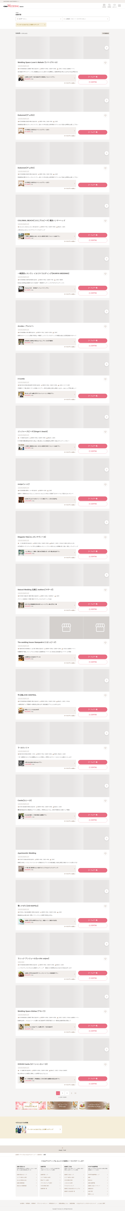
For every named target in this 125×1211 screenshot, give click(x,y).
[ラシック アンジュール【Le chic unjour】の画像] (62, 944)
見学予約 (93, 82)
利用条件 (33, 1203)
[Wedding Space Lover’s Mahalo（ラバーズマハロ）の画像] (62, 47)
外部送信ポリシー (53, 1203)
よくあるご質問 (101, 1203)
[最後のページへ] (75, 1093)
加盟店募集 (72, 1203)
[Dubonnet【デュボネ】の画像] (62, 100)
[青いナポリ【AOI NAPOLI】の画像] (62, 891)
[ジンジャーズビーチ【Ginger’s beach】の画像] (62, 417)
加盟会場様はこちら (63, 1203)
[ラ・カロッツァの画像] (62, 733)
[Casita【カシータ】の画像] (62, 785)
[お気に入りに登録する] (105, 63)
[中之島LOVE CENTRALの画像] (62, 680)
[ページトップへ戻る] (62, 1149)
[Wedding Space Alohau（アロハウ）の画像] (62, 996)
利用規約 (28, 1203)
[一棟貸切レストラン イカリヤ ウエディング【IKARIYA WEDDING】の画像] (62, 258)
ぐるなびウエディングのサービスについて (86, 1203)
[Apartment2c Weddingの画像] (62, 838)
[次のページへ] (71, 1093)
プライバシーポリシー (42, 1203)
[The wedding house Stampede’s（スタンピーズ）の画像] (62, 627)
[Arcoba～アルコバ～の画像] (62, 311)
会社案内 (22, 1203)
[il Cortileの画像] (62, 364)
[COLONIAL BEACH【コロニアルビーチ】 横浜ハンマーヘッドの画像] (62, 206)
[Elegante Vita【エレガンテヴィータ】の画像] (62, 522)
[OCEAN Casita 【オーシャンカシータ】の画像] (62, 1049)
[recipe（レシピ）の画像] (62, 469)
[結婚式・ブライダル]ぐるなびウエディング (26, 1154)
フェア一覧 (92, 77)
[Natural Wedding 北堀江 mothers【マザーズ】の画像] (62, 575)
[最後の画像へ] (107, 48)
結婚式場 (39, 1154)
